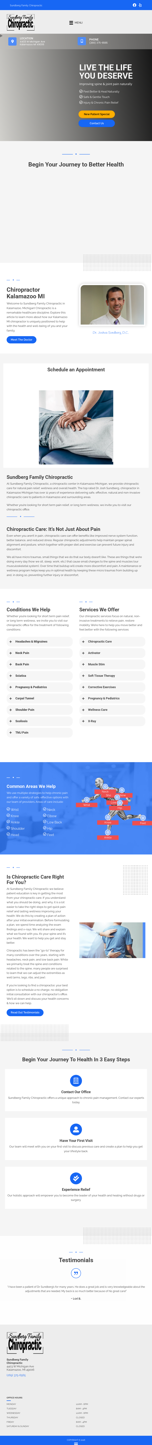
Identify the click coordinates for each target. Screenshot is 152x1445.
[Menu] (76, 22)
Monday (11, 1404)
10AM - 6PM (82, 1404)
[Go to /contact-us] (76, 1090)
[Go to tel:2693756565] (111, 41)
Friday (10, 1422)
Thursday (12, 1417)
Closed (80, 1417)
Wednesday (13, 1413)
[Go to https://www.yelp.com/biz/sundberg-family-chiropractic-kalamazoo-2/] (140, 5)
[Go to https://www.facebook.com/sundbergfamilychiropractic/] (134, 5)
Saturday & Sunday (18, 1426)
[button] (21, 339)
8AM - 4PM (81, 1408)
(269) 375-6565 (16, 1375)
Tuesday (11, 1408)
